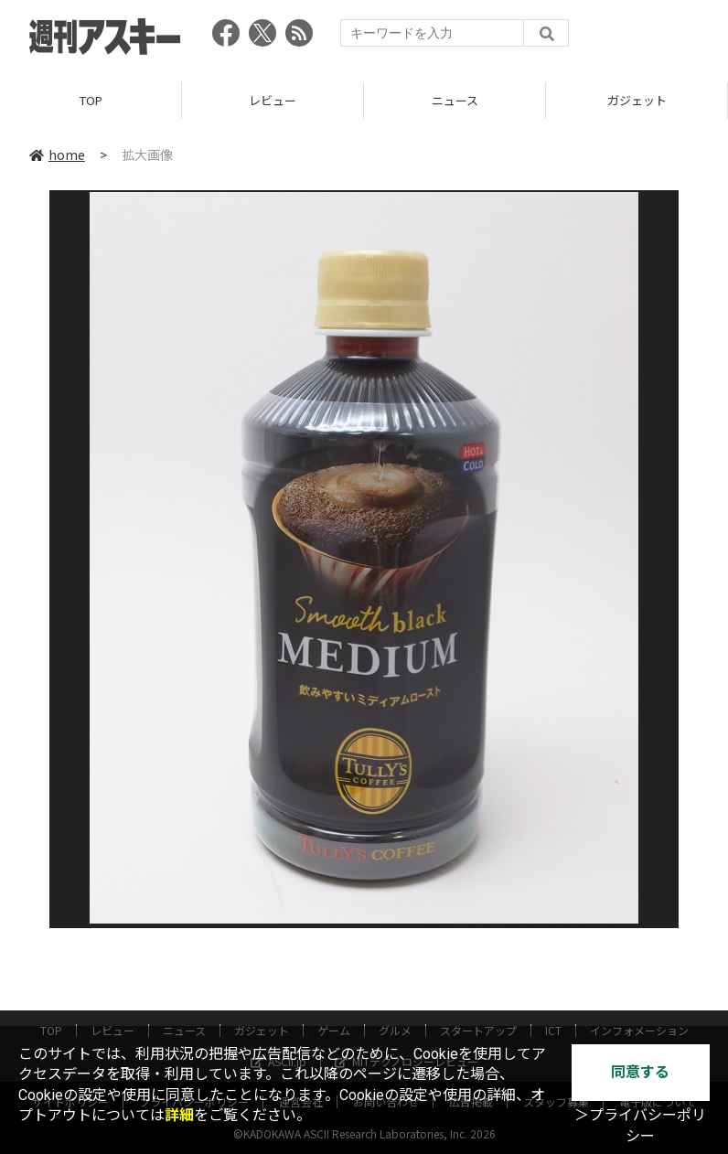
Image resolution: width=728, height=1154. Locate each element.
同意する (640, 1072)
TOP (91, 100)
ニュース (455, 100)
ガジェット (637, 100)
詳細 (179, 1115)
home (57, 154)
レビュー (272, 100)
